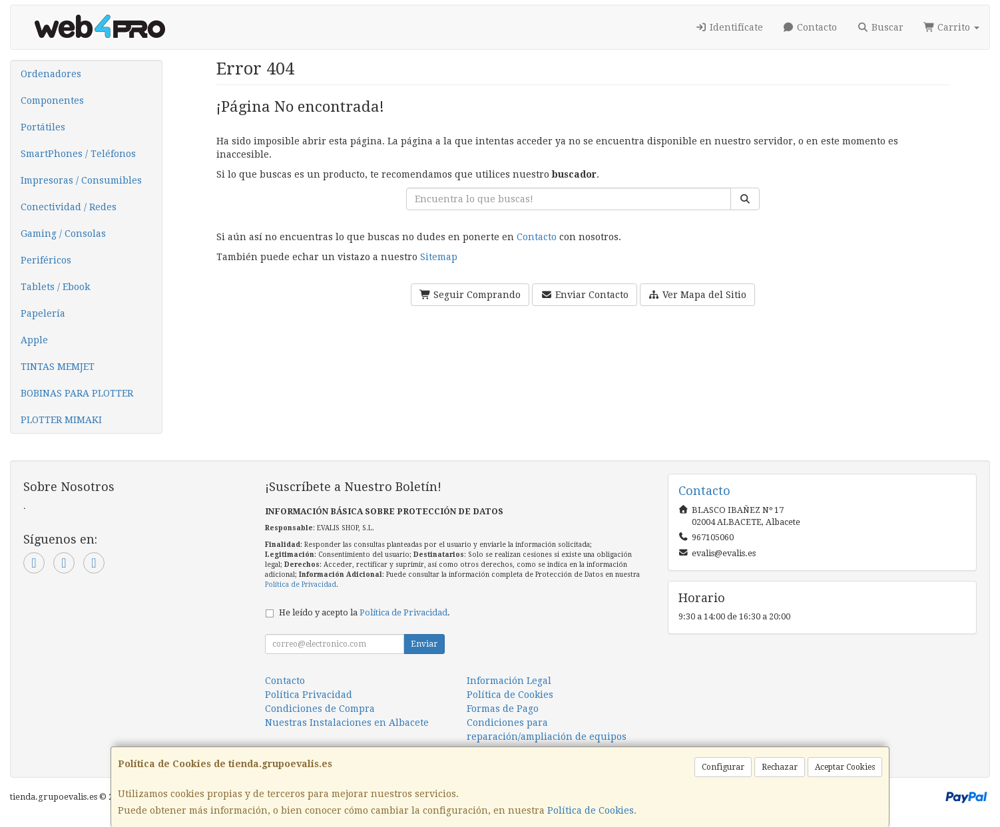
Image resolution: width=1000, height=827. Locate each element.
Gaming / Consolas (63, 233)
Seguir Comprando (470, 294)
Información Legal (509, 680)
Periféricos (46, 260)
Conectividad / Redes (69, 207)
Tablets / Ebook (55, 286)
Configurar (723, 767)
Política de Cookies (590, 810)
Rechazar (780, 767)
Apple (34, 340)
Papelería (43, 313)
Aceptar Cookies (845, 767)
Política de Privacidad (300, 584)
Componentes (52, 100)
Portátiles (43, 127)
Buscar (880, 27)
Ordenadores (51, 74)
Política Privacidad (308, 694)
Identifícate (729, 27)
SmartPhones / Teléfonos (78, 153)
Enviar (424, 644)
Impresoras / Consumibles (81, 180)
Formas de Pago (503, 708)
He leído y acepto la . (364, 612)
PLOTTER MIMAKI (61, 419)
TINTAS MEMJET (58, 366)
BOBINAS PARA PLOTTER (77, 393)
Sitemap (438, 256)
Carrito (951, 27)
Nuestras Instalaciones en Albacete (347, 722)
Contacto (810, 27)
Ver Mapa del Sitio (697, 294)
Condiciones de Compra (320, 708)
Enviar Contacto (584, 294)
